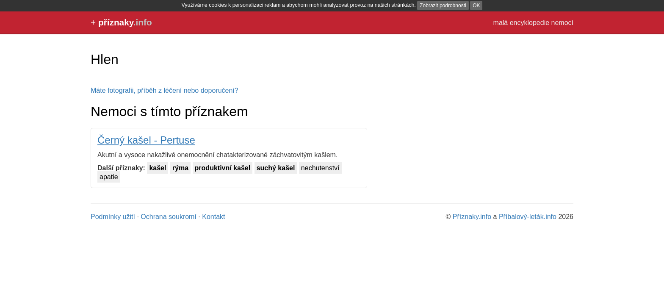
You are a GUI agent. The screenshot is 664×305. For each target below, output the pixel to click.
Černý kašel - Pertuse (146, 140)
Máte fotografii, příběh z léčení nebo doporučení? (164, 90)
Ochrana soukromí (168, 216)
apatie (109, 176)
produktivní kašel (223, 168)
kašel (157, 168)
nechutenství (320, 168)
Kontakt (213, 216)
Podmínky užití (113, 216)
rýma (180, 168)
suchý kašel (276, 168)
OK (476, 5)
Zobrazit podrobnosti (443, 5)
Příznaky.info (472, 216)
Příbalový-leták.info (527, 216)
